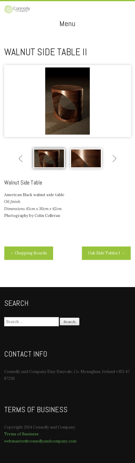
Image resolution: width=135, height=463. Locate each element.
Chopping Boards (28, 253)
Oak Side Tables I (106, 253)
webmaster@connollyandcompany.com (40, 441)
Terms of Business (21, 434)
